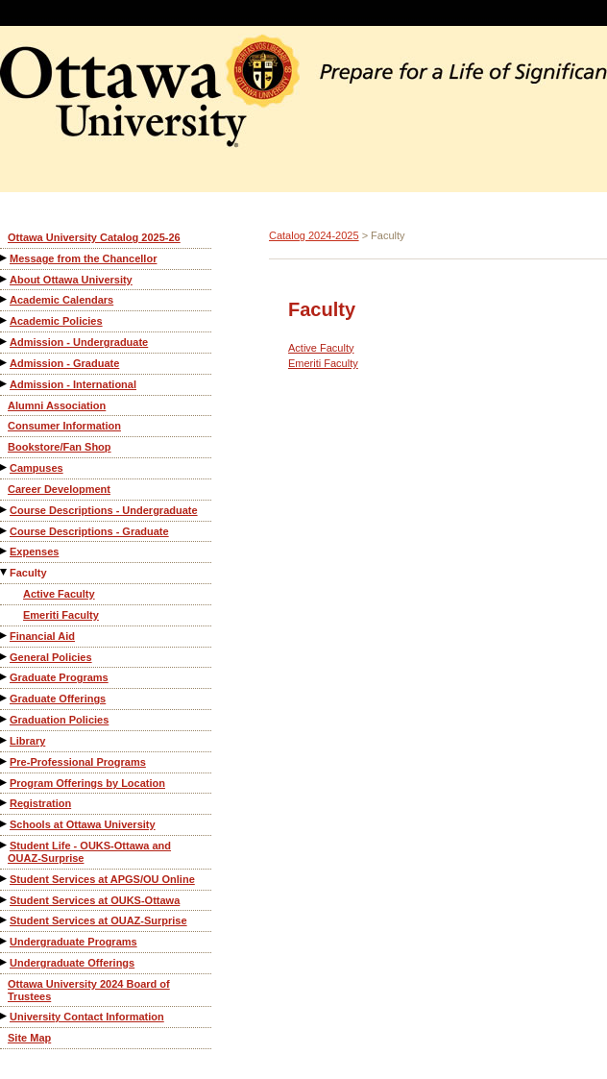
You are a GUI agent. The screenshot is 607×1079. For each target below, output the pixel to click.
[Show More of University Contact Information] (5, 1016)
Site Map (29, 1037)
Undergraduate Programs (73, 941)
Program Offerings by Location (87, 783)
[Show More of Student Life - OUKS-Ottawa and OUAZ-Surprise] (5, 845)
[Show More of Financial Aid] (5, 635)
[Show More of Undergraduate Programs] (5, 941)
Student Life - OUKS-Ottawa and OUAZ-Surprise (89, 852)
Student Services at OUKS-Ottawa (95, 900)
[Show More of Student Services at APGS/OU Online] (5, 878)
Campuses (36, 468)
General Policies (51, 657)
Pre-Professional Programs (78, 762)
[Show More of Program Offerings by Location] (5, 782)
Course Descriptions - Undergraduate (104, 510)
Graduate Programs (59, 677)
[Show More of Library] (5, 740)
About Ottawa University (71, 279)
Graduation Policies (59, 719)
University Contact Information (87, 1016)
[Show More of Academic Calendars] (5, 299)
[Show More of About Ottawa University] (5, 279)
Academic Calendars (61, 300)
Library (27, 741)
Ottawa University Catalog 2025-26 (94, 237)
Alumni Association (57, 405)
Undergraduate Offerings (72, 963)
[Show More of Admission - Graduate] (5, 362)
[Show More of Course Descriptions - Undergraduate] (5, 509)
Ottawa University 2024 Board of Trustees (89, 990)
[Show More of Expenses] (5, 551)
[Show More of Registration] (5, 802)
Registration (40, 803)
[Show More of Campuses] (5, 467)
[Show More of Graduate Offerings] (5, 698)
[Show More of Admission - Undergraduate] (5, 341)
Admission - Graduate (64, 363)
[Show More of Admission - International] (5, 384)
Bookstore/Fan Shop (59, 447)
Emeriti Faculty (61, 615)
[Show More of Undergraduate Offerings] (5, 962)
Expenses (34, 551)
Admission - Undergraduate (79, 342)
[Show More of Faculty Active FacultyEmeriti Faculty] (5, 572)
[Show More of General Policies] (5, 656)
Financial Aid (42, 636)
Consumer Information (64, 425)
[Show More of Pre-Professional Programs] (5, 761)
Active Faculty (59, 594)
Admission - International (73, 384)
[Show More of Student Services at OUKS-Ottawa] (5, 899)
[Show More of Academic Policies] (5, 320)
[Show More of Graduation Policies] (5, 719)
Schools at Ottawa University (83, 824)
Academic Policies (56, 321)
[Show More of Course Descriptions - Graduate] (5, 531)
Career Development (59, 489)
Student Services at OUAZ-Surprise (98, 920)
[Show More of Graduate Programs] (5, 677)
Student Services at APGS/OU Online (102, 879)
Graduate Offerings (58, 698)
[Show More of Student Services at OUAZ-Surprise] (5, 920)
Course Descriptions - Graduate (89, 531)
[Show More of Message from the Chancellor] (5, 258)
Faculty (28, 572)
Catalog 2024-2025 (314, 235)
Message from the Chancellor (83, 258)
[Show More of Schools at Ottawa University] (5, 824)
